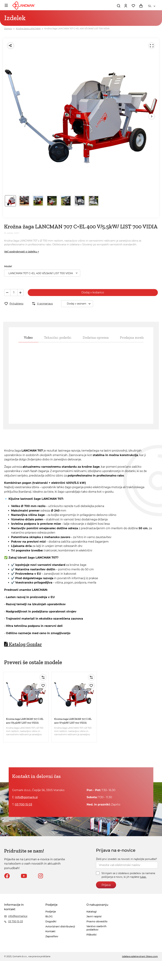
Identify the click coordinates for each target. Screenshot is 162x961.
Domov (8, 28)
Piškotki (91, 934)
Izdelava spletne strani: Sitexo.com (140, 956)
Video (28, 337)
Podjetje (50, 911)
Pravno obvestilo (96, 921)
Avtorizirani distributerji (60, 926)
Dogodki (50, 921)
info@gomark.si (26, 797)
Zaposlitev (51, 936)
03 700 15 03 (23, 804)
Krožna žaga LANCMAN (28, 28)
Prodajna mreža (132, 337)
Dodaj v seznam (80, 303)
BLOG (49, 916)
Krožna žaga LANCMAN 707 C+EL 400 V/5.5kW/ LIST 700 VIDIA (77, 28)
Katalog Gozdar (23, 644)
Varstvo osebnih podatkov (96, 928)
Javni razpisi (94, 916)
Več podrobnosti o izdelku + (21, 251)
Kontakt (50, 931)
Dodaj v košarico (92, 292)
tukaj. (143, 876)
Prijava (106, 885)
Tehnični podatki (57, 337)
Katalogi (91, 911)
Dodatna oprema (96, 337)
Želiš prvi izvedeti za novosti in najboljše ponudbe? (126, 859)
